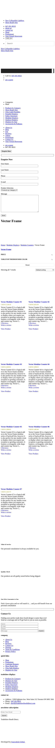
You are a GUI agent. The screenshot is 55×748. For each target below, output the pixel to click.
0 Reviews (4, 326)
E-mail (3, 182)
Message (4, 194)
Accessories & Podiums (13, 124)
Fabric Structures (11, 116)
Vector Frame (6, 253)
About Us (8, 128)
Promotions (9, 34)
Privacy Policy (10, 655)
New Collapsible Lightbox (14, 20)
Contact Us (9, 139)
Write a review (6, 328)
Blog (7, 130)
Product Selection (7, 188)
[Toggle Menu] (52, 71)
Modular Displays (11, 118)
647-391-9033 (10, 26)
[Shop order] (45, 273)
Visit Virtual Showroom (13, 36)
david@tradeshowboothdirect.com (23, 707)
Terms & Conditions (12, 653)
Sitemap (8, 651)
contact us (8, 30)
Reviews (8, 133)
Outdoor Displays (11, 120)
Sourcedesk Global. (18, 745)
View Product (5, 332)
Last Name (5, 170)
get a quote (9, 80)
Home (3, 248)
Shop (7, 32)
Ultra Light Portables (12, 112)
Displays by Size (11, 122)
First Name (5, 164)
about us (8, 28)
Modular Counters (27, 248)
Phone (3, 176)
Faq (6, 132)
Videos (7, 135)
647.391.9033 (16, 705)
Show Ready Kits (11, 22)
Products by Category (13, 108)
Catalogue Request (12, 667)
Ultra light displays (12, 671)
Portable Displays (11, 114)
